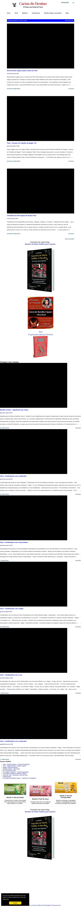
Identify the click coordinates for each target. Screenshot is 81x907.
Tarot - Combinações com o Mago (11, 608)
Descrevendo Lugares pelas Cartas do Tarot (22, 70)
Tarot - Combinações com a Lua (11, 675)
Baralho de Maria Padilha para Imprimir (40, 244)
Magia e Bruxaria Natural (10, 767)
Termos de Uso (56, 905)
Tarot (16, 13)
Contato (34, 905)
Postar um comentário (13, 88)
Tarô (40, 332)
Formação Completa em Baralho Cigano (14, 773)
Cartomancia (36, 13)
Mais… (68, 13)
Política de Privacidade (44, 905)
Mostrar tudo (69, 20)
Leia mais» (71, 88)
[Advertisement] (40, 883)
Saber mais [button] (6, 899)
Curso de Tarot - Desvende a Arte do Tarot (15, 775)
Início (8, 13)
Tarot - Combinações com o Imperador (13, 741)
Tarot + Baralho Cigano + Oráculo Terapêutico (16, 764)
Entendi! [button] (15, 903)
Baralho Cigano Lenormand (52, 13)
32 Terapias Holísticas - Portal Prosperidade (16, 772)
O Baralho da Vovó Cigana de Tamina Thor (21, 215)
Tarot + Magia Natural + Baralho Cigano (14, 766)
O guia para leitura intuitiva (40, 335)
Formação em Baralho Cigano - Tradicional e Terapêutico (19, 778)
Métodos (25, 13)
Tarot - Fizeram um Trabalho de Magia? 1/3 (21, 143)
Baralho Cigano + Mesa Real (11, 769)
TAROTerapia (7, 776)
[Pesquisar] (65, 2)
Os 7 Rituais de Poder (9, 770)
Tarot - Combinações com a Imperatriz (13, 476)
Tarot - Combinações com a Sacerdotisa (14, 542)
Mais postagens (69, 239)
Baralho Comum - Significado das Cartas (14, 410)
